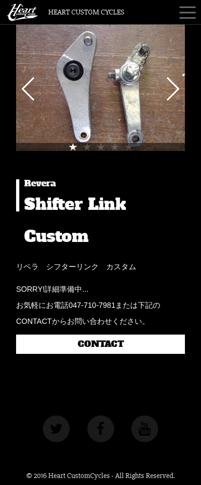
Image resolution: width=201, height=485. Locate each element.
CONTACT (101, 344)
